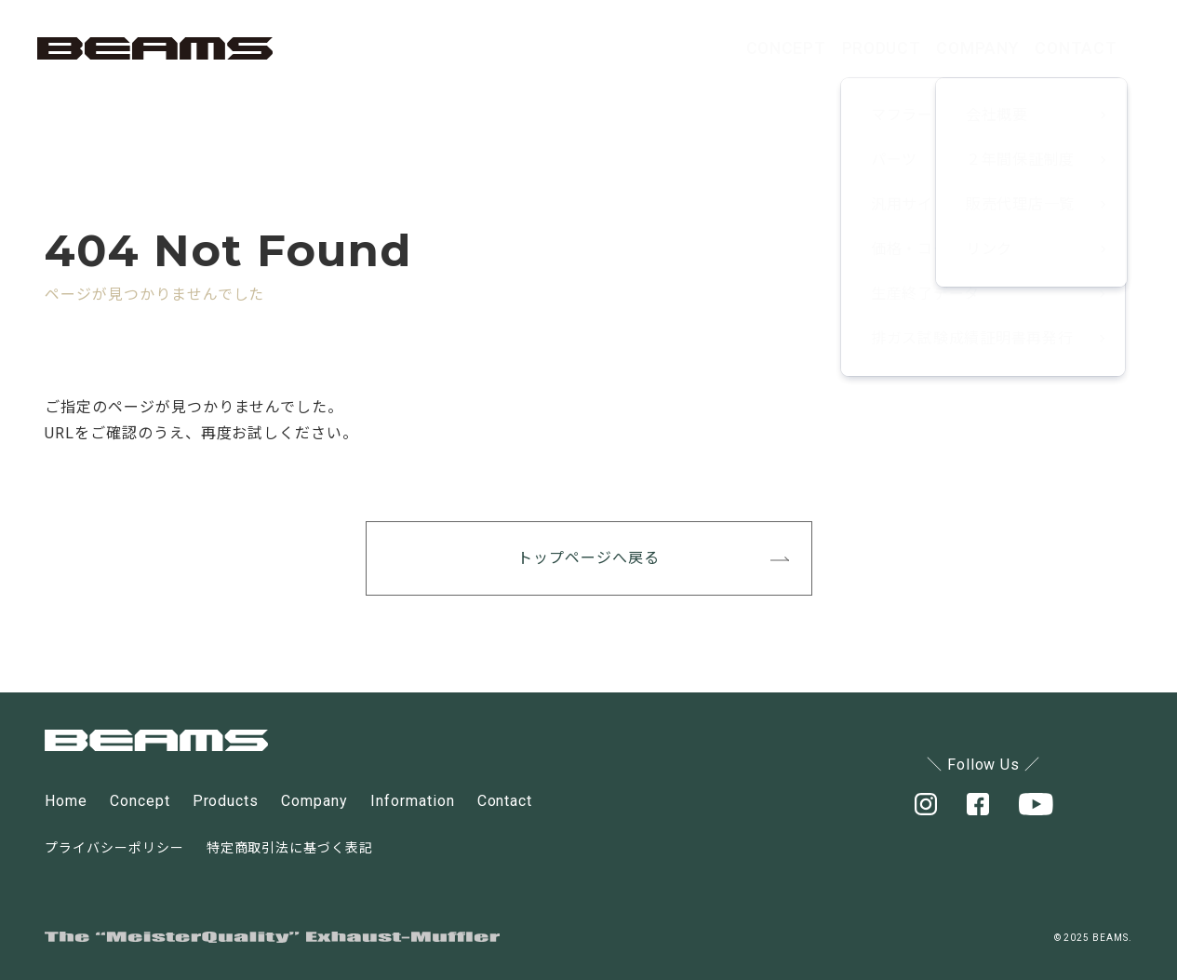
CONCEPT (653, 48)
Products (226, 801)
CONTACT (1058, 48)
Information (412, 801)
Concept (140, 801)
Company (314, 801)
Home (66, 801)
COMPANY (923, 48)
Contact (505, 801)
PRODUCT (787, 48)
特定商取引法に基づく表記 (290, 847)
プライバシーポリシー (114, 847)
